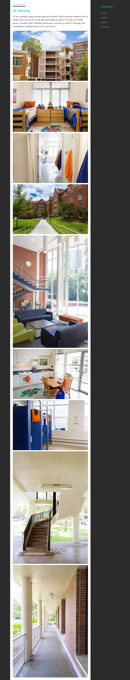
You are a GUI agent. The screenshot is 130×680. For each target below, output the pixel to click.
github (104, 22)
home (15, 4)
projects (22, 4)
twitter (104, 17)
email (104, 13)
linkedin (105, 27)
